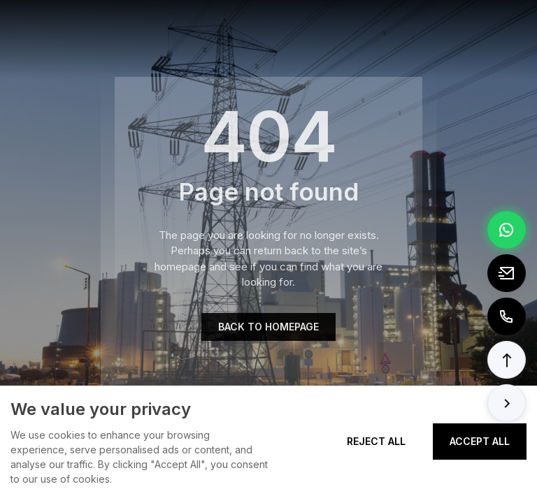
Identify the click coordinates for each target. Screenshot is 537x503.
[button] (506, 360)
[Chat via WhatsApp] (506, 230)
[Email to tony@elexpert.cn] (506, 273)
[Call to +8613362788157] (506, 316)
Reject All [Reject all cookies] (376, 441)
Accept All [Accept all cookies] (480, 441)
